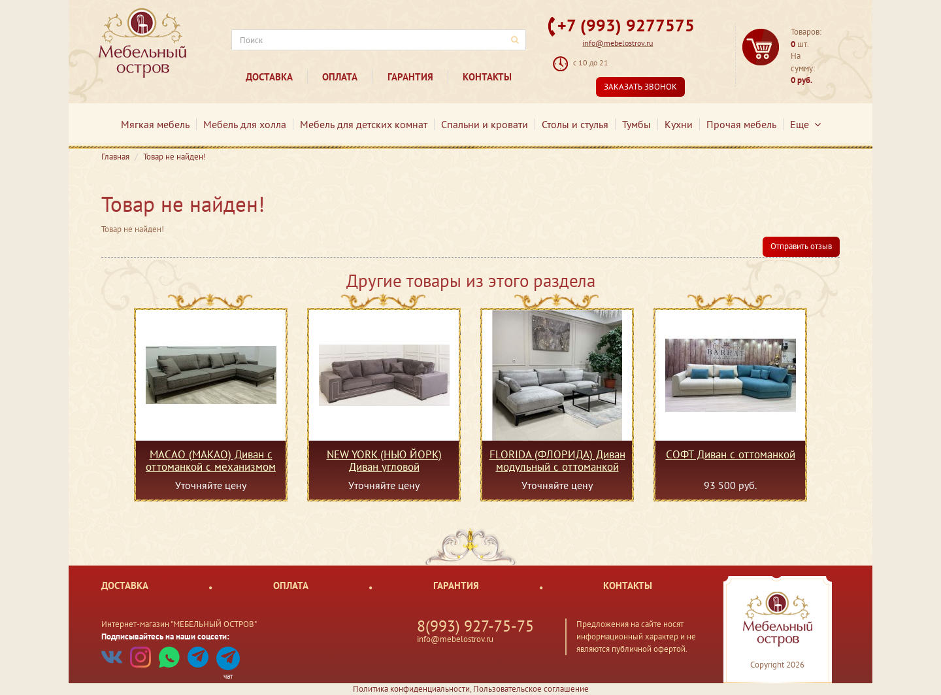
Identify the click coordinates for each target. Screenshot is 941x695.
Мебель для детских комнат (363, 124)
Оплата (339, 77)
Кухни (679, 124)
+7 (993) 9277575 (626, 25)
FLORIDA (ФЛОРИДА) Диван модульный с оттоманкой (557, 460)
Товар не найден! (174, 156)
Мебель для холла (244, 124)
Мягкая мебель (155, 124)
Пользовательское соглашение (531, 688)
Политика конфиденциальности (411, 688)
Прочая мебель (741, 124)
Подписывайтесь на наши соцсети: (165, 636)
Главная (115, 156)
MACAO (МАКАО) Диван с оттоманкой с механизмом (211, 460)
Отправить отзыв (801, 246)
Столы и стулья (575, 124)
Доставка (269, 77)
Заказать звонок (640, 86)
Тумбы (636, 124)
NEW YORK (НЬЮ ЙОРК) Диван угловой (384, 460)
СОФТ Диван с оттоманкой (730, 455)
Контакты (487, 77)
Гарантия (410, 77)
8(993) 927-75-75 (475, 626)
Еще (805, 124)
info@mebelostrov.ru (617, 43)
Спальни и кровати (484, 124)
